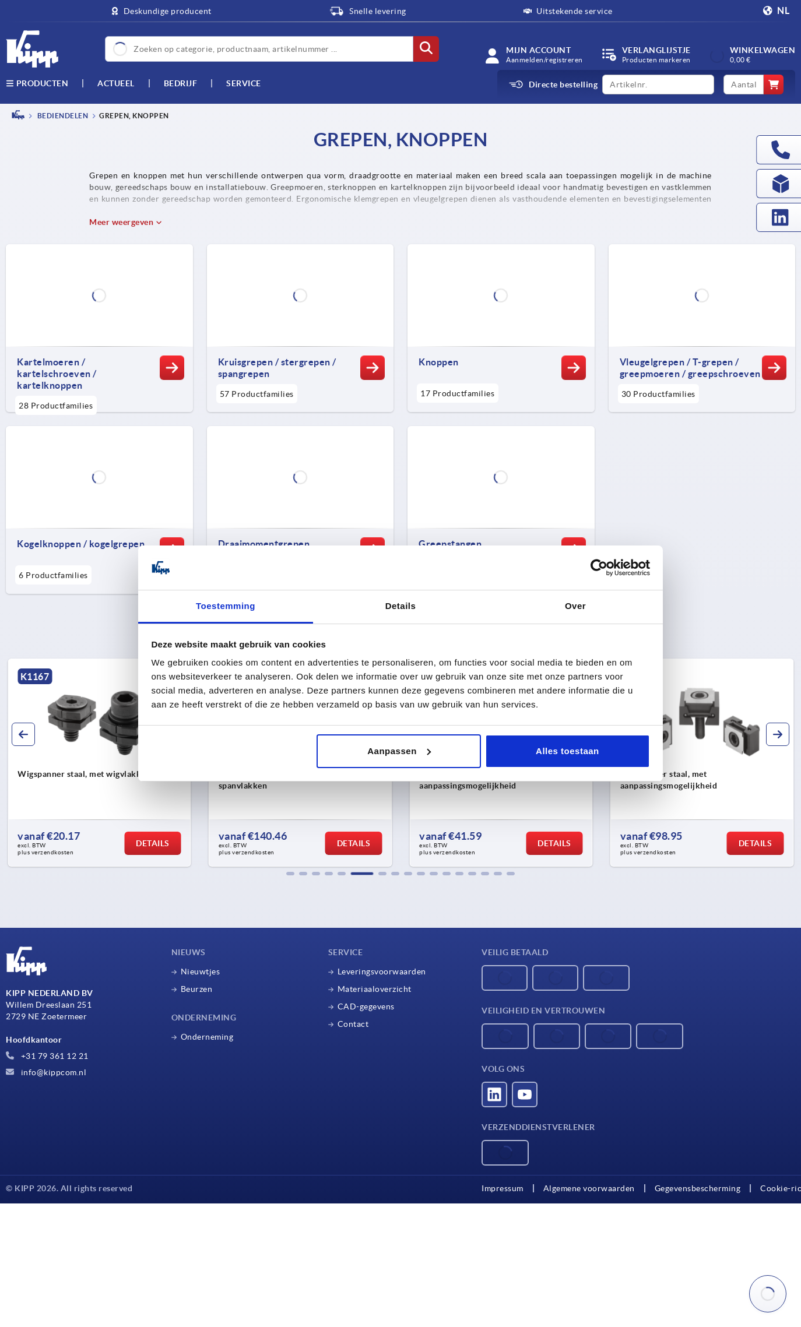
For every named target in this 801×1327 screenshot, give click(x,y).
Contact (353, 1024)
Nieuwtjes (200, 971)
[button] (290, 873)
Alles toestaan (567, 751)
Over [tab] (575, 606)
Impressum (503, 1188)
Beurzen (197, 989)
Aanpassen (399, 751)
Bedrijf (181, 83)
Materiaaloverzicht (375, 989)
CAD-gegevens (366, 1006)
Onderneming (207, 1036)
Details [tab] (400, 606)
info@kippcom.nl (46, 1072)
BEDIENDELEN (62, 115)
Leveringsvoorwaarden (382, 971)
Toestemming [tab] (225, 606)
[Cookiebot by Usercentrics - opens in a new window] (599, 567)
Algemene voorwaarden (589, 1188)
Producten (37, 83)
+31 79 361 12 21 (47, 1056)
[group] (99, 763)
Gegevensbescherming (698, 1188)
